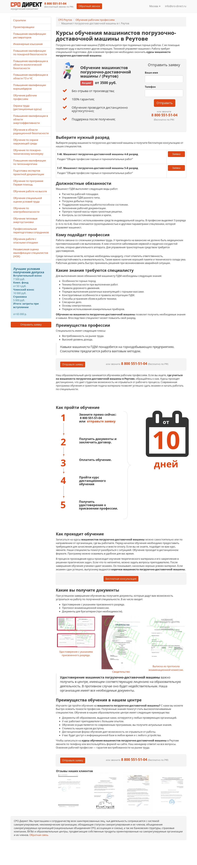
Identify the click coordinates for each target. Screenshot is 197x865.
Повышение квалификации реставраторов (29, 35)
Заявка (176, 154)
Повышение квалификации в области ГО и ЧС (30, 76)
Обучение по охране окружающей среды (25, 141)
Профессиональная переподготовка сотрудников (31, 230)
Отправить (165, 103)
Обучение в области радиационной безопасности (31, 131)
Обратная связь (38, 835)
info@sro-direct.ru (175, 6)
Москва (154, 6)
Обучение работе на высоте (30, 191)
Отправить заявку (31, 324)
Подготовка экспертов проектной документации (28, 172)
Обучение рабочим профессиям (95, 20)
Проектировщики (23, 27)
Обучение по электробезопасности (26, 210)
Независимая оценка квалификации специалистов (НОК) (30, 253)
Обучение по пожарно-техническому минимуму (28, 152)
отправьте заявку (101, 421)
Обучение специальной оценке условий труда (27, 199)
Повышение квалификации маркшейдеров (29, 86)
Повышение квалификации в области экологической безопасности (30, 64)
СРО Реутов (65, 20)
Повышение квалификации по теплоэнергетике (29, 162)
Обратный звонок (89, 6)
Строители (19, 20)
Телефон (150, 86)
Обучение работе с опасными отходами (25, 240)
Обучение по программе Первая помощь (28, 182)
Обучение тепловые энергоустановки (25, 220)
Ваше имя (151, 72)
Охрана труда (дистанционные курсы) (27, 107)
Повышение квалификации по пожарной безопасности (30, 52)
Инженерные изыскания (28, 44)
